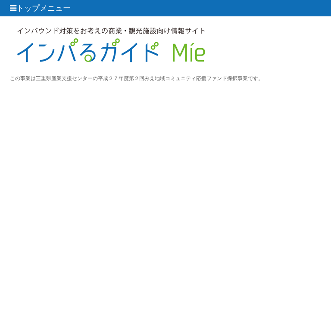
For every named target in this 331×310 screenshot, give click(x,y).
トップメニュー (40, 8)
